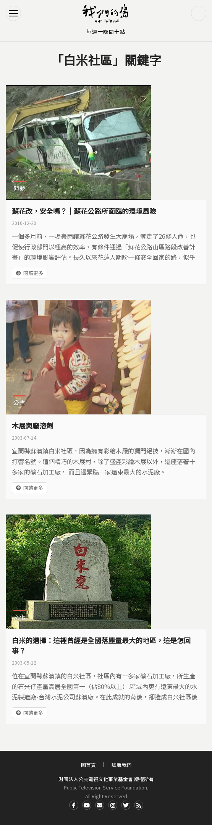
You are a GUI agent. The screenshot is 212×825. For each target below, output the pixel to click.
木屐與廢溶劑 (32, 425)
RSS (138, 805)
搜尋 (198, 13)
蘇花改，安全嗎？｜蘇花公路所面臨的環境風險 (84, 211)
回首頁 (88, 764)
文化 (19, 617)
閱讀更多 (33, 273)
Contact (99, 805)
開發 (19, 188)
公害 (19, 402)
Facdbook (73, 805)
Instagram (112, 805)
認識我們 (121, 764)
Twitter (125, 805)
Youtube (86, 805)
